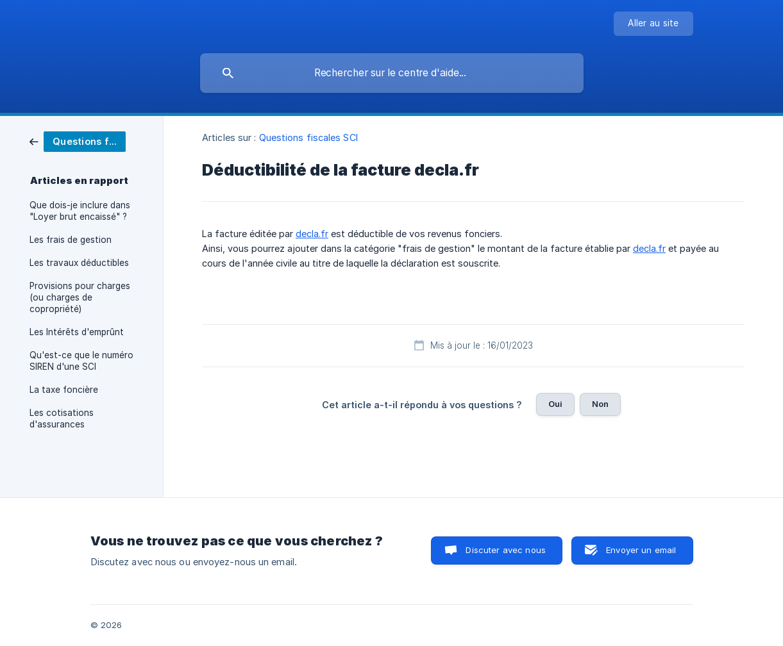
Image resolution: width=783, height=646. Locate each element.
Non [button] (600, 404)
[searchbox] (392, 73)
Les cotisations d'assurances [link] (61, 418)
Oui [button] (555, 404)
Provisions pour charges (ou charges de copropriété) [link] (79, 297)
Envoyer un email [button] (641, 550)
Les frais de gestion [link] (70, 240)
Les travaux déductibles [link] (79, 263)
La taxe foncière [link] (63, 390)
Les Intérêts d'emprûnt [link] (76, 332)
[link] (77, 141)
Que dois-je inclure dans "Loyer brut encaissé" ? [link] (79, 211)
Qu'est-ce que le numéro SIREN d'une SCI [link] (81, 361)
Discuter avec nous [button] (506, 550)
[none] (653, 24)
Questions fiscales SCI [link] (308, 137)
